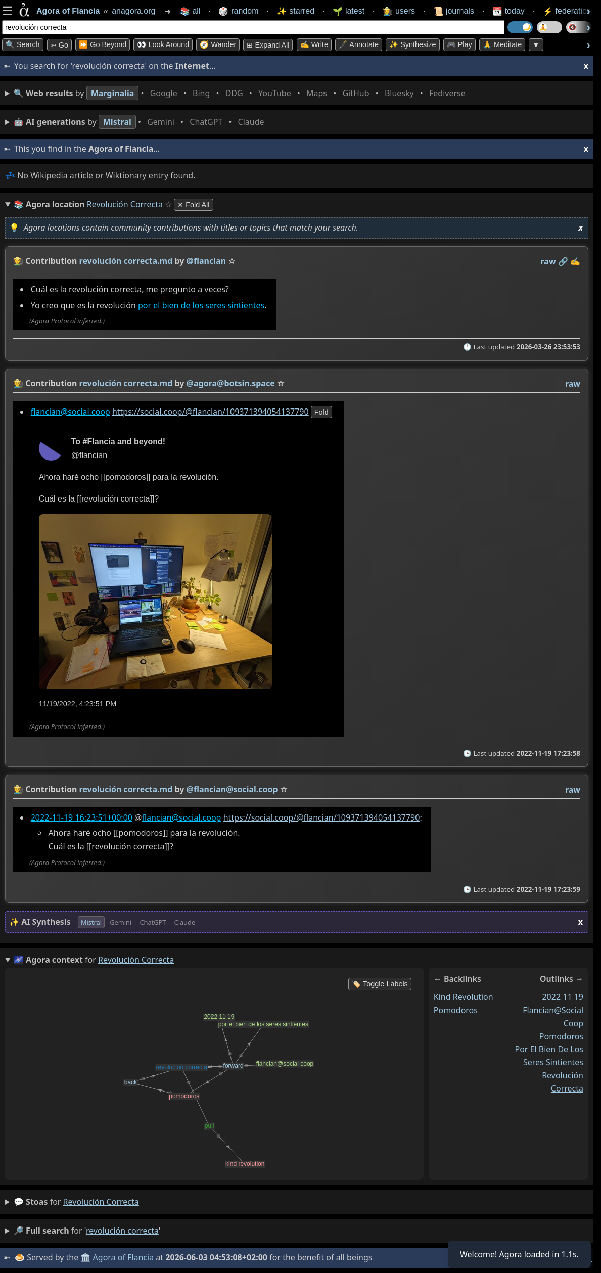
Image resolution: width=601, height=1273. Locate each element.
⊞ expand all (268, 45)
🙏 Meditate (502, 44)
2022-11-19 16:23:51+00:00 (81, 817)
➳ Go (59, 45)
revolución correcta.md (126, 260)
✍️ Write (314, 44)
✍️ (575, 261)
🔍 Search (23, 44)
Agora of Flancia (123, 1257)
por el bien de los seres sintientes (201, 305)
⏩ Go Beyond (102, 44)
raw (548, 261)
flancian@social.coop (70, 411)
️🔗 (563, 261)
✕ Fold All (193, 205)
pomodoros (456, 1010)
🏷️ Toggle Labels (380, 984)
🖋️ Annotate (359, 44)
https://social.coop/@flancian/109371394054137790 (210, 411)
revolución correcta (101, 1201)
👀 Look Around (163, 44)
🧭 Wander (218, 44)
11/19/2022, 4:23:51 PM (78, 704)
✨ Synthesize (412, 44)
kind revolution (463, 997)
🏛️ (85, 1257)
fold (321, 412)
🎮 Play (459, 44)
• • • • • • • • (242, 93)
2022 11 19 (562, 997)
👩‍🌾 (18, 260)
